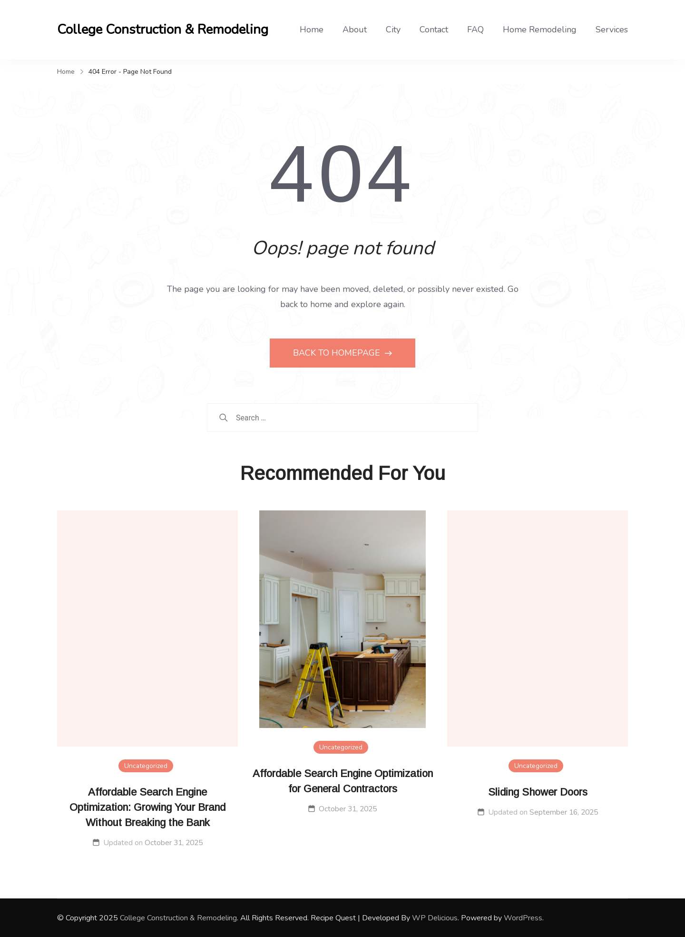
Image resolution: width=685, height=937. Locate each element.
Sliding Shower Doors (537, 792)
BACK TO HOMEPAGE (337, 353)
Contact (434, 29)
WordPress (523, 918)
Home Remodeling (540, 29)
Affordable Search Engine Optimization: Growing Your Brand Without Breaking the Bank (147, 807)
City (393, 29)
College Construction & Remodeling (162, 29)
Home (311, 29)
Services (612, 29)
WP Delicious (435, 918)
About (354, 29)
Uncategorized (145, 765)
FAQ (475, 29)
